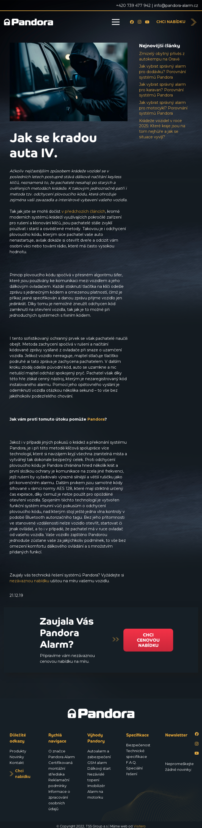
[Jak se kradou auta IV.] (69, 45)
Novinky (17, 757)
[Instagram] (139, 22)
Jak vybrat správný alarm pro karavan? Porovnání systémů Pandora (162, 90)
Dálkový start (99, 768)
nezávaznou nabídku (29, 580)
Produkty (18, 751)
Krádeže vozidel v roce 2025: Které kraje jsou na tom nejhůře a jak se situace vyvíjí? (162, 128)
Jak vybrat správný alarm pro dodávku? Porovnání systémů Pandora (162, 71)
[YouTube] (147, 22)
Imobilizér (96, 785)
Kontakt (17, 762)
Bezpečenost (138, 745)
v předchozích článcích (83, 211)
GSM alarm (97, 762)
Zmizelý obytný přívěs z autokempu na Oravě (162, 56)
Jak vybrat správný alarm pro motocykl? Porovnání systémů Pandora (163, 108)
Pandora (95, 419)
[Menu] (116, 22)
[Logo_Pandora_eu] (28, 22)
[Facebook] (132, 22)
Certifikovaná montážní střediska (60, 768)
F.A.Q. (131, 762)
